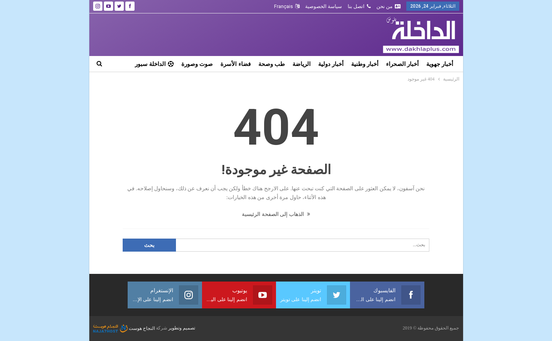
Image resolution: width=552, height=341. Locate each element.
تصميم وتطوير (181, 328)
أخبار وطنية (364, 64)
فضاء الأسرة (235, 64)
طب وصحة (271, 64)
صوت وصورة (197, 64)
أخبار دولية (330, 64)
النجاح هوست (124, 328)
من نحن (388, 6)
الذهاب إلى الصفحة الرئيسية (276, 214)
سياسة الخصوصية (323, 6)
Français (286, 6)
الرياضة (301, 64)
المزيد (166, 64)
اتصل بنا (359, 6)
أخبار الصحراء (402, 64)
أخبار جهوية (439, 64)
